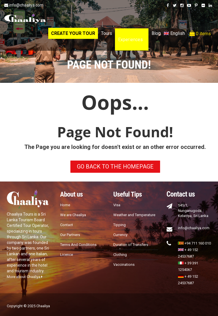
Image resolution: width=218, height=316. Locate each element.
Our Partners (70, 235)
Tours (106, 33)
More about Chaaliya (25, 277)
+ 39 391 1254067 (188, 266)
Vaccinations (124, 264)
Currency (120, 235)
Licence (66, 254)
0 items (200, 33)
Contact (66, 225)
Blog (156, 33)
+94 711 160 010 (194, 243)
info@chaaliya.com (23, 5)
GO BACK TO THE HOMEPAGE (115, 166)
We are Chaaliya (73, 215)
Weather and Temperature (134, 215)
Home (65, 205)
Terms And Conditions (78, 245)
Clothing (120, 254)
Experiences (130, 39)
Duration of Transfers (130, 245)
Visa (116, 205)
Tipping (119, 225)
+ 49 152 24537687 (188, 253)
